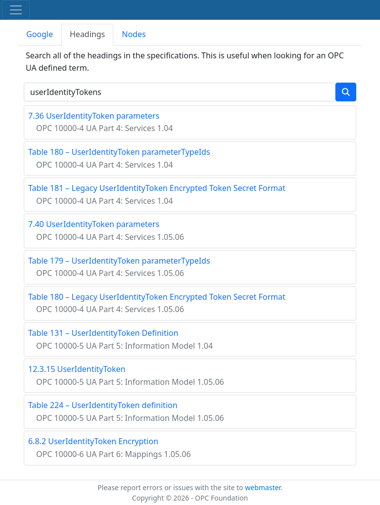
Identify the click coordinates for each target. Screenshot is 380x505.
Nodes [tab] (133, 34)
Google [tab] (39, 34)
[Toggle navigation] (16, 10)
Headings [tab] (87, 34)
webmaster (263, 487)
